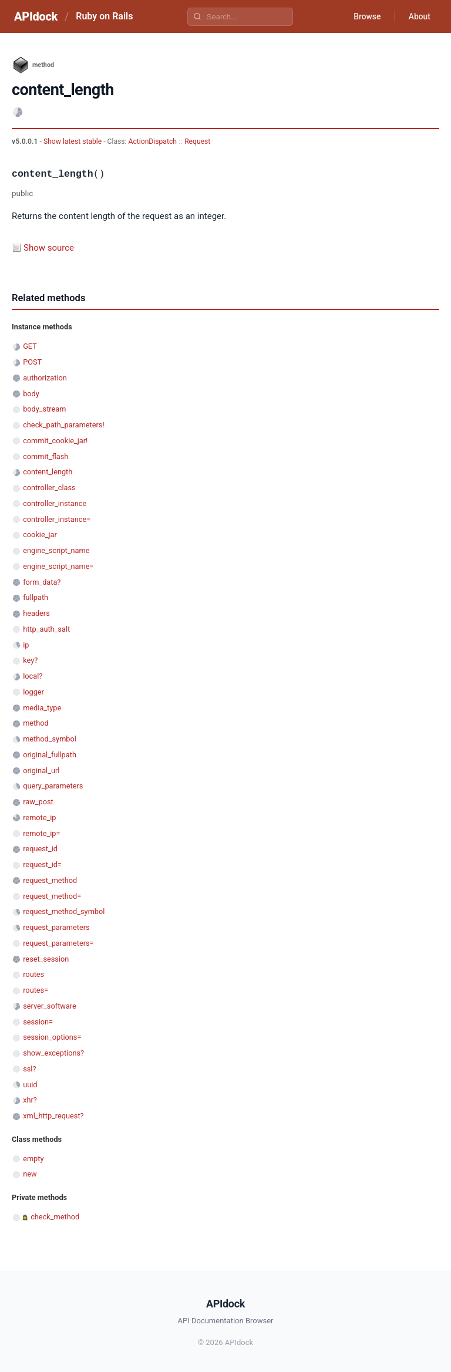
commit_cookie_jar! (55, 440)
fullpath (35, 597)
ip (26, 645)
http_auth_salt (46, 629)
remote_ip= (41, 833)
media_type (42, 707)
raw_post (38, 801)
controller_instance (54, 503)
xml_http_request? (53, 1115)
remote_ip (39, 817)
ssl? (29, 1068)
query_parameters (53, 785)
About (419, 16)
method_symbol (49, 738)
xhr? (30, 1099)
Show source (48, 247)
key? (30, 660)
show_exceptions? (53, 1053)
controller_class (49, 487)
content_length (47, 471)
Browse (365, 16)
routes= (35, 990)
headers (36, 613)
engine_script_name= (58, 566)
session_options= (52, 1037)
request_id (40, 848)
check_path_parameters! (64, 424)
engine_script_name (56, 550)
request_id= (42, 864)
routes (33, 974)
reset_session (46, 959)
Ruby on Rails (104, 16)
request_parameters (56, 927)
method (36, 723)
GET (30, 346)
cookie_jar (40, 534)
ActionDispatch (153, 141)
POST (32, 362)
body (31, 393)
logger (33, 691)
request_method (50, 880)
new (29, 1173)
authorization (45, 377)
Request (197, 141)
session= (38, 1021)
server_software (49, 1006)
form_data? (41, 582)
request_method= (52, 896)
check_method (55, 1216)
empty (33, 1158)
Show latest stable (73, 141)
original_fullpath (49, 754)
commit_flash (45, 456)
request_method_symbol (64, 911)
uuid (30, 1084)
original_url (41, 770)
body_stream (44, 408)
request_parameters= (58, 943)
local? (32, 676)
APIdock (36, 16)
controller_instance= (56, 519)
